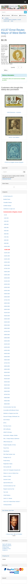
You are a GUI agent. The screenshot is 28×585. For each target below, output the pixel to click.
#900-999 (5, 243)
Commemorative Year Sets (9, 407)
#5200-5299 (6, 378)
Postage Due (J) (7, 457)
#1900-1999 (6, 274)
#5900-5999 (6, 400)
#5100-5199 (6, 375)
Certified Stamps (7, 205)
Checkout (15, 15)
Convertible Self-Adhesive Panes (11, 410)
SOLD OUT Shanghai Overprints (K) (11, 470)
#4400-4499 (6, 353)
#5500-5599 (6, 388)
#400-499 (5, 227)
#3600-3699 (6, 328)
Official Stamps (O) (7, 441)
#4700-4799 (6, 363)
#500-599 (5, 230)
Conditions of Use (6, 548)
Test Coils (5, 492)
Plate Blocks (6, 451)
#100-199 (5, 218)
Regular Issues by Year (8, 489)
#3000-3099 (6, 309)
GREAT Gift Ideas (7, 432)
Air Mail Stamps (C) (7, 196)
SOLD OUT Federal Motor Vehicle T (11, 501)
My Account (22, 15)
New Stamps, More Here (8, 510)
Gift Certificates (7, 429)
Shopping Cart (5, 556)
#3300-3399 (6, 318)
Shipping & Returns (6, 545)
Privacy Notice (5, 547)
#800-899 (5, 240)
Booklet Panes (6, 199)
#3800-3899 (6, 334)
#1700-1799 (6, 268)
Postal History (6, 460)
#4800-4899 (6, 366)
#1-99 (5, 215)
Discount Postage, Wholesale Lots (11, 416)
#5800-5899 (6, 397)
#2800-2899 (6, 303)
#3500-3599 (6, 325)
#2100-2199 (6, 281)
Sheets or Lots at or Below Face (10, 473)
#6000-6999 (6, 403)
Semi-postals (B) (7, 466)
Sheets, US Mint (7, 476)
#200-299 (5, 221)
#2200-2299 (6, 284)
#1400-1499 (6, 259)
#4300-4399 (6, 350)
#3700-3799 (6, 331)
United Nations (6, 495)
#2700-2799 (6, 300)
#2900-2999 (6, 306)
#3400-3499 (6, 322)
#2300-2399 (6, 287)
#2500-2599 (6, 293)
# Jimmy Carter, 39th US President (14, 534)
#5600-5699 (6, 391)
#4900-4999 (6, 369)
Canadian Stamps (7, 202)
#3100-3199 (6, 312)
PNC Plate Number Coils (9, 454)
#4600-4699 (6, 359)
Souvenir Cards (7, 479)
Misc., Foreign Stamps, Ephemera (11, 438)
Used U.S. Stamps (7, 498)
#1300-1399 (6, 255)
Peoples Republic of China (9, 444)
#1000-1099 (6, 246)
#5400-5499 (6, 385)
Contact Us (4, 550)
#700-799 (5, 237)
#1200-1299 (6, 252)
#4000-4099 (6, 341)
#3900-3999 (6, 337)
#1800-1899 (6, 271)
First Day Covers (7, 426)
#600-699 (5, 233)
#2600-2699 (6, 296)
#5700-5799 (6, 394)
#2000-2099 (6, 278)
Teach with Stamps (6, 544)
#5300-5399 (6, 381)
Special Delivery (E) (8, 482)
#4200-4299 (6, 347)
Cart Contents (6, 15)
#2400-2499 (6, 290)
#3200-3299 (6, 315)
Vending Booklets (7, 504)
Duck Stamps (6, 419)
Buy (5, 70)
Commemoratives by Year (9, 485)
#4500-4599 (6, 356)
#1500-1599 (6, 262)
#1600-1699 (6, 265)
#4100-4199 (6, 344)
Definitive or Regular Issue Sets (10, 413)
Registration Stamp (7, 463)
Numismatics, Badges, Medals (10, 435)
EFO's (4, 422)
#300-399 (5, 224)
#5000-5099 (6, 372)
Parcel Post (6, 448)
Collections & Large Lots (9, 208)
